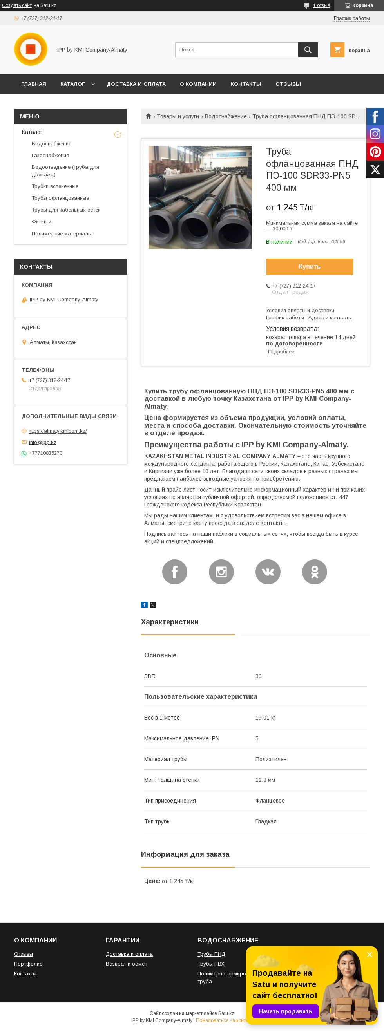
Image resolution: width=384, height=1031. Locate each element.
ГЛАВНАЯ (33, 84)
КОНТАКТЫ (246, 84)
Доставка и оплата (129, 954)
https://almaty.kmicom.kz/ (58, 431)
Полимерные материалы (62, 234)
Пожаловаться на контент (224, 1020)
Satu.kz (226, 1013)
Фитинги (41, 221)
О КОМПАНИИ (198, 84)
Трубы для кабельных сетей (66, 210)
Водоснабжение (226, 116)
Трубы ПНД (211, 954)
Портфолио (28, 964)
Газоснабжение (50, 155)
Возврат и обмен (126, 964)
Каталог (32, 132)
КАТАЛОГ (72, 84)
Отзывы (23, 954)
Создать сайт (17, 5)
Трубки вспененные (55, 186)
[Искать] (308, 49)
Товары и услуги (178, 116)
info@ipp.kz (42, 442)
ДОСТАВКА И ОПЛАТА (136, 84)
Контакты (25, 974)
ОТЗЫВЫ (288, 84)
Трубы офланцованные (60, 198)
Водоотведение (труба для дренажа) (65, 170)
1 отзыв (321, 5)
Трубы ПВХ (211, 964)
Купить (310, 266)
